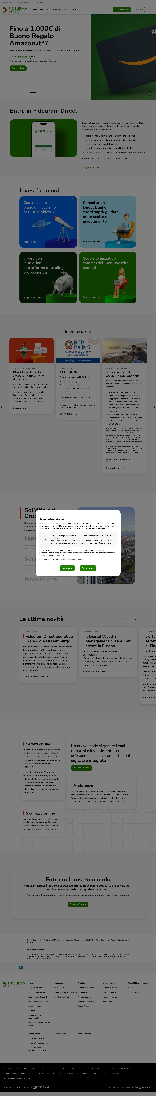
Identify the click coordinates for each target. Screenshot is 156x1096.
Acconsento (88, 568)
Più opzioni (67, 568)
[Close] (115, 514)
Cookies (60, 555)
